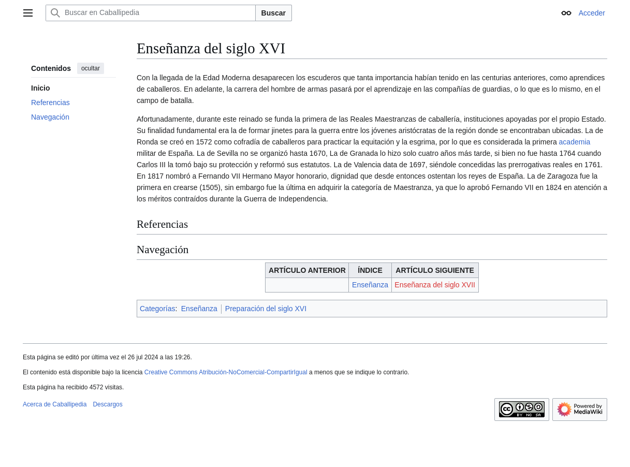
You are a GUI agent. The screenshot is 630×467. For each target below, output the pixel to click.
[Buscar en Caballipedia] (151, 13)
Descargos (107, 404)
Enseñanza (370, 285)
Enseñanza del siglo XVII (434, 285)
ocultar (90, 68)
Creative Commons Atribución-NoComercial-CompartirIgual (225, 372)
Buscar (273, 13)
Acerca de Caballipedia (54, 404)
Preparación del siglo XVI (265, 308)
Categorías (157, 308)
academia (575, 142)
